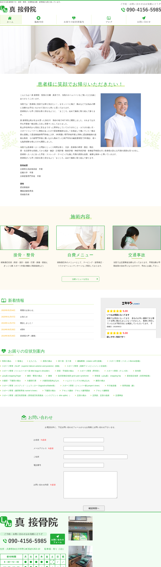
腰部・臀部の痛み (34, 376)
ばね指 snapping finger (11, 376)
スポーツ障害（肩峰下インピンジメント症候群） (87, 366)
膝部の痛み (100, 381)
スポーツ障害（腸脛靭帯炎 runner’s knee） (20, 391)
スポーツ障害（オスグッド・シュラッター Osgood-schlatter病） (29, 386)
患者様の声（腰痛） (28, 336)
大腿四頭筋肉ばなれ (50, 381)
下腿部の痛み (50, 391)
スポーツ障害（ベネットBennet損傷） (125, 361)
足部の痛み (81, 395)
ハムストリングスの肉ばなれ (77, 381)
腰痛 (50, 376)
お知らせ (24, 317)
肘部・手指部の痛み (65, 371)
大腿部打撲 (31, 381)
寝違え (20, 361)
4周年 (22, 329)
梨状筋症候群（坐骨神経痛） (139, 376)
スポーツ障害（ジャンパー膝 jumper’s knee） (81, 386)
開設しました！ (26, 323)
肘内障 (138, 371)
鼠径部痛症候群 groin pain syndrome (73, 376)
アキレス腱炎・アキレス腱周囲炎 (76, 391)
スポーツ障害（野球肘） (90, 371)
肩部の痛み (47, 361)
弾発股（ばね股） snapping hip (108, 376)
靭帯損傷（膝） (129, 386)
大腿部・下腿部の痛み (11, 381)
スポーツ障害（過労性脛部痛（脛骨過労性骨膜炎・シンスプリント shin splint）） (36, 395)
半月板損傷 (111, 386)
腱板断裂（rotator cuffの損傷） (90, 361)
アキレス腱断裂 (102, 391)
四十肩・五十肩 (64, 361)
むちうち (33, 361)
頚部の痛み (6, 361)
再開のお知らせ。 (27, 310)
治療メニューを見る (85, 279)
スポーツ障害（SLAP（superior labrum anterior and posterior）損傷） (31, 366)
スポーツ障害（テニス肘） (118, 371)
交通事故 (119, 395)
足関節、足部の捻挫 (100, 395)
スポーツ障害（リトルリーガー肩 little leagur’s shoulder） (26, 371)
